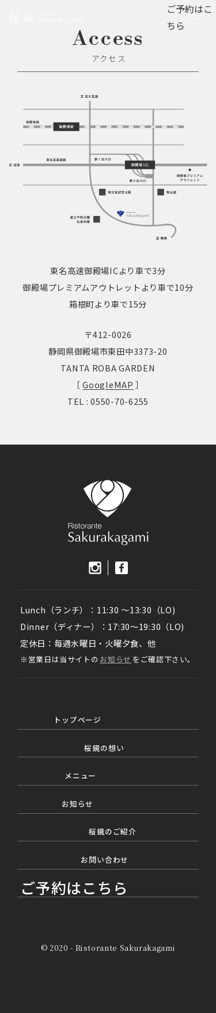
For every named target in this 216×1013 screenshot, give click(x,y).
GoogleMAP (107, 384)
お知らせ (115, 659)
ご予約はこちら (74, 887)
